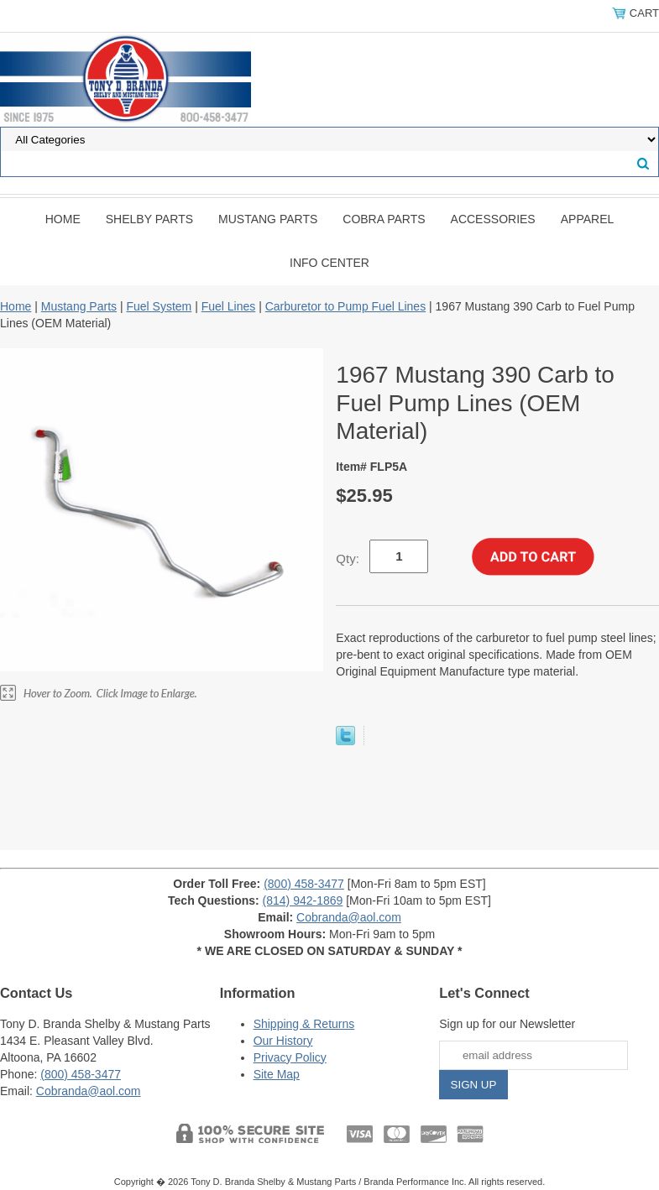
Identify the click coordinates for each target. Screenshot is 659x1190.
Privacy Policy (290, 1057)
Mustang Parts (267, 219)
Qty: (347, 558)
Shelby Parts (149, 219)
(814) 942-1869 (303, 900)
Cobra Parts (384, 219)
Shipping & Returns (304, 1024)
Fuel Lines (228, 306)
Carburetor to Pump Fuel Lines (345, 306)
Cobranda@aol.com (348, 917)
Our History (283, 1040)
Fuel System (158, 306)
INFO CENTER (329, 262)
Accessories (493, 219)
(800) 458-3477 (304, 883)
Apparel (588, 219)
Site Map (277, 1074)
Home (63, 219)
